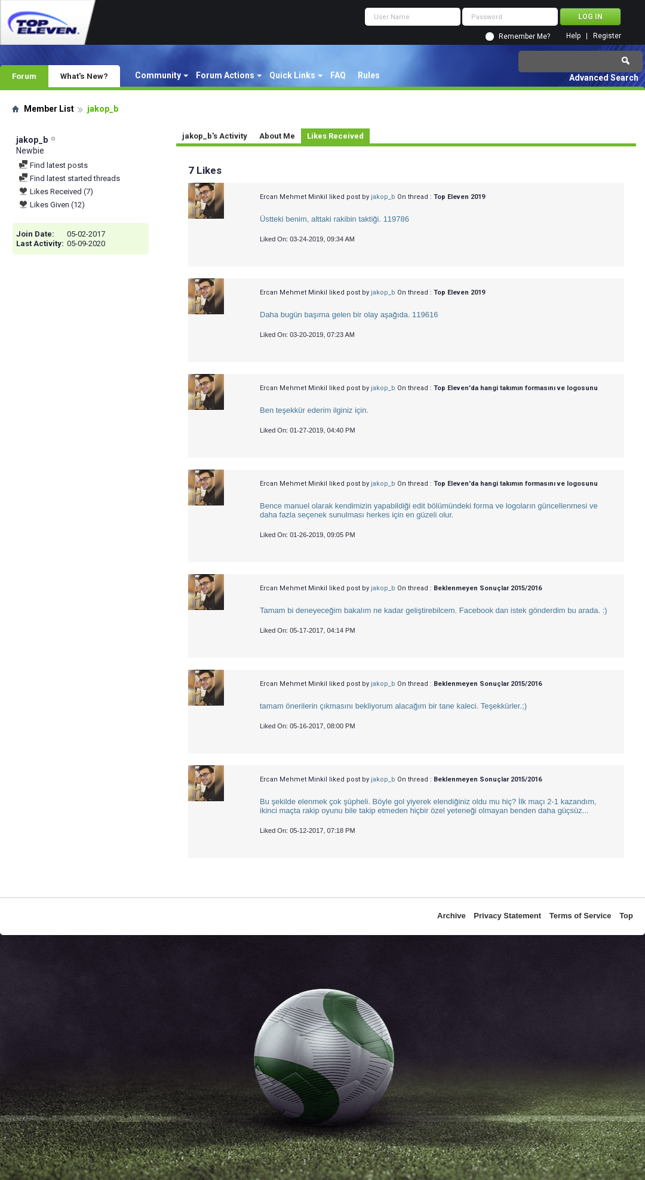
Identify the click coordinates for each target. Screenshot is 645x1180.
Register (607, 36)
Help (573, 36)
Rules (369, 75)
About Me (277, 135)
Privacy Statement (507, 915)
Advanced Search (603, 77)
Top (626, 915)
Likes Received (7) (56, 191)
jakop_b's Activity (214, 135)
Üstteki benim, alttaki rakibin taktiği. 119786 (334, 218)
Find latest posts (53, 165)
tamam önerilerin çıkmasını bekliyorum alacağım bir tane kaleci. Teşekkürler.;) (393, 705)
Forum (24, 76)
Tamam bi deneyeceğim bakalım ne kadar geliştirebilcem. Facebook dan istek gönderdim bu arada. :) (433, 610)
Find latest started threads (69, 178)
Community (158, 75)
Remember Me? (524, 36)
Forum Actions (225, 75)
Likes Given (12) (52, 204)
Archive (451, 915)
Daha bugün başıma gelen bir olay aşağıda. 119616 (349, 314)
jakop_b (383, 197)
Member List (49, 109)
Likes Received (335, 135)
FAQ (338, 75)
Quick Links (292, 75)
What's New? (84, 76)
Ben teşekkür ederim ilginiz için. (314, 410)
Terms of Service (580, 915)
